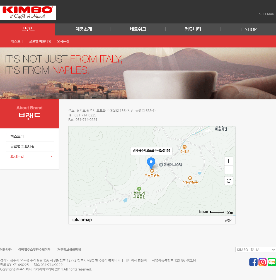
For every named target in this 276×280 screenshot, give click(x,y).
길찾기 (228, 220)
